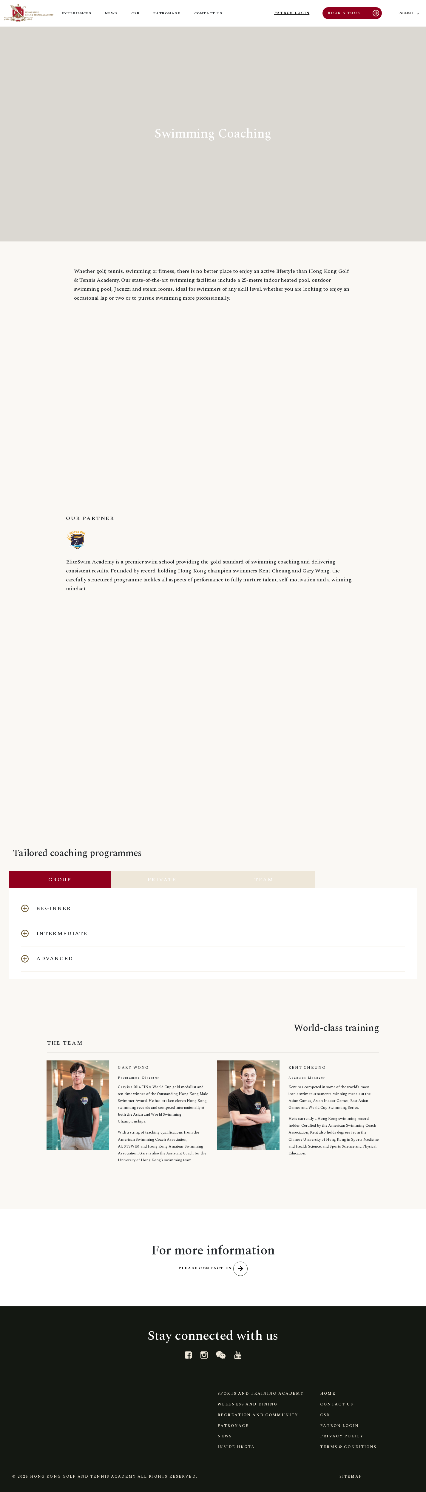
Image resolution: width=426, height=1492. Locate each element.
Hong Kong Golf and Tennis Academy (83, 1475)
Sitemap (348, 1475)
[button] (213, 905)
